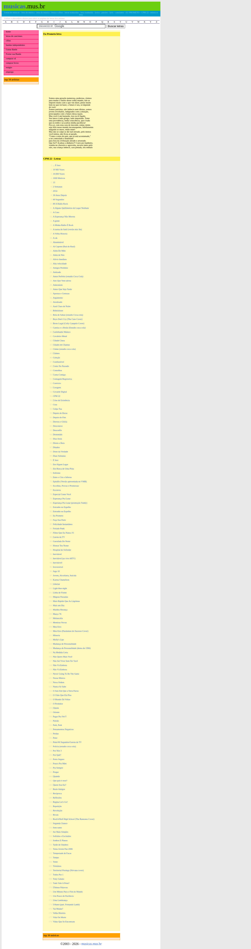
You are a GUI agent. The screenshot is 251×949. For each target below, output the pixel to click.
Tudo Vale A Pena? (61, 883)
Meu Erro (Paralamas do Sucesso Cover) (70, 631)
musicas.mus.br (91, 944)
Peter (55, 738)
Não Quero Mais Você (62, 657)
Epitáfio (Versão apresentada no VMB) (70, 481)
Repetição (57, 806)
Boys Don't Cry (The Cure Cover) (67, 319)
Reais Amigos (59, 789)
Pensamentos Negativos (63, 729)
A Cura (56, 212)
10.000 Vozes (59, 174)
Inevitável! (57, 563)
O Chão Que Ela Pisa (62, 695)
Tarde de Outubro (60, 845)
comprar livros (12, 63)
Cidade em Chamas (61, 345)
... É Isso (56, 165)
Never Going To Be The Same (66, 674)
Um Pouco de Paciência (63, 896)
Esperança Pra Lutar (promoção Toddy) (70, 503)
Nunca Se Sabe (59, 687)
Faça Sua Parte (59, 520)
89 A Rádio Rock (60, 204)
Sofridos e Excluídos (62, 836)
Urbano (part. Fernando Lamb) (66, 904)
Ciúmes (56, 353)
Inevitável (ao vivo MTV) (64, 558)
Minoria (56, 635)
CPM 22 (56, 396)
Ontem (56, 708)
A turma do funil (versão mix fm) (67, 229)
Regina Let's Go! (60, 802)
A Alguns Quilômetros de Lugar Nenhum (71, 208)
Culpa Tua (57, 409)
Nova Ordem (58, 682)
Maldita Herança (60, 610)
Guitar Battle (11, 49)
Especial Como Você (62, 494)
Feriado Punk (59, 528)
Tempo (56, 857)
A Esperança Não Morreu (64, 216)
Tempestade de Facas (62, 853)
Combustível (58, 362)
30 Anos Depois (60, 195)
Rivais (55, 815)
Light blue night (60, 588)
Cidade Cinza (59, 340)
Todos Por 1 (58, 875)
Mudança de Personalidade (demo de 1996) (72, 648)
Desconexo (57, 426)
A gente (56, 221)
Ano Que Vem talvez (62, 281)
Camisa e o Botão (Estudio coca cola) (69, 328)
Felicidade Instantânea (62, 524)
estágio (9, 67)
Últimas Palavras (60, 887)
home (8, 32)
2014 (55, 191)
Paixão (56, 721)
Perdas (56, 734)
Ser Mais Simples (60, 832)
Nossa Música (59, 678)
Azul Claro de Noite (61, 306)
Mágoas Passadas (60, 597)
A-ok (55, 238)
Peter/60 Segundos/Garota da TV (67, 742)
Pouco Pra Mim (60, 763)
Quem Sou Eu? (59, 785)
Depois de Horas (60, 413)
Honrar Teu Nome (61, 545)
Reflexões (57, 798)
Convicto (57, 383)
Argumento (58, 298)
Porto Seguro (58, 759)
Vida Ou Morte (59, 917)
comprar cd (11, 58)
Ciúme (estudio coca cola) (64, 349)
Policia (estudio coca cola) (64, 746)
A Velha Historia (60, 234)
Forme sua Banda (13, 54)
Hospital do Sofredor (62, 550)
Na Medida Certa (60, 652)
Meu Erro (57, 627)
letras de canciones (14, 36)
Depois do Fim (59, 417)
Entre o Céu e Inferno (62, 477)
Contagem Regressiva (62, 379)
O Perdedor (58, 704)
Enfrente (56, 473)
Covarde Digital (60, 392)
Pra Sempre (58, 768)
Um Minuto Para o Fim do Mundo (68, 892)
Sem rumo (57, 828)
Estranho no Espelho (62, 507)
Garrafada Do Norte (61, 541)
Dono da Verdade (60, 451)
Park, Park (57, 725)
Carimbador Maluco (61, 332)
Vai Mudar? (58, 909)
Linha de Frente (60, 592)
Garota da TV (59, 537)
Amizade (57, 272)
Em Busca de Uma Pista (63, 469)
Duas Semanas (59, 456)
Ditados (56, 447)
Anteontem (57, 285)
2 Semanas (57, 187)
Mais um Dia (58, 605)
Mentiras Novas (60, 622)
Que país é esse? (60, 781)
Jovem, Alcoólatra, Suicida (64, 575)
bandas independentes (15, 45)
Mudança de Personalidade (64, 644)
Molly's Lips (58, 639)
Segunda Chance (60, 823)
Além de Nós (58, 255)
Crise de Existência (61, 400)
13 (54, 182)
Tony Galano (58, 879)
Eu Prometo (58, 516)
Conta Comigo (59, 375)
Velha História (59, 913)
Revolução (57, 810)
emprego (9, 72)
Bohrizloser (58, 310)
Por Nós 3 (57, 751)
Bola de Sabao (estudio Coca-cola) (68, 315)
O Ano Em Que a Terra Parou (66, 691)
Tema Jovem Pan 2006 (63, 849)
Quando (56, 776)
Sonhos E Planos (60, 840)
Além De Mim (59, 251)
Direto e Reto (59, 443)
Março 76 (57, 614)
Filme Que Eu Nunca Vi (63, 533)
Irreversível (58, 567)
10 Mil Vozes (58, 169)
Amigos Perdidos (60, 268)
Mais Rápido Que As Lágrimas (66, 601)
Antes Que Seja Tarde (62, 289)
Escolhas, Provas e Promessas (66, 486)
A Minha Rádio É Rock (63, 225)
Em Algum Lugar (60, 464)
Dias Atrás (57, 439)
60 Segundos (58, 199)
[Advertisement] (81, 63)
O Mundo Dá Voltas (61, 699)
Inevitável (57, 554)
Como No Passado (61, 366)
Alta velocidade (60, 263)
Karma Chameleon (61, 580)
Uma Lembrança (60, 900)
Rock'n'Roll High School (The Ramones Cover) (73, 819)
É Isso (55, 460)
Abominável (58, 242)
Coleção (56, 357)
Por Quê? (57, 755)
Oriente (56, 712)
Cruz (55, 404)
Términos (57, 866)
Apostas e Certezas (61, 293)
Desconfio (57, 430)
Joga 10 (56, 571)
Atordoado (57, 302)
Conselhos (57, 370)
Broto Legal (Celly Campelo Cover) (68, 323)
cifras (8, 40)
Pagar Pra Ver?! (60, 716)
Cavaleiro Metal (60, 336)
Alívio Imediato (60, 259)
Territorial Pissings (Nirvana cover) (68, 870)
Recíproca (57, 793)
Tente (55, 862)
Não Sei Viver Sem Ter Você (65, 661)
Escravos (57, 490)
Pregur (56, 772)
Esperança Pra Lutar (61, 498)
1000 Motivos (59, 178)
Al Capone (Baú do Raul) (64, 246)
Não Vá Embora (60, 665)
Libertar (56, 584)
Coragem (57, 387)
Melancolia (58, 618)
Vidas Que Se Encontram (64, 922)
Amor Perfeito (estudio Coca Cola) (68, 276)
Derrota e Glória (60, 422)
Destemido (57, 434)
